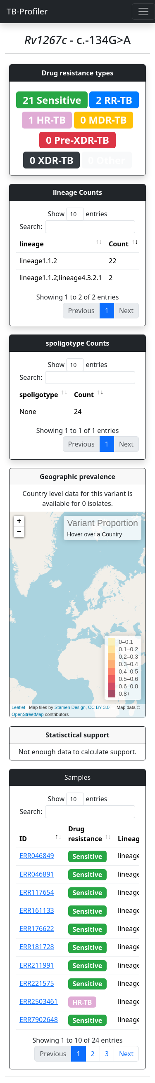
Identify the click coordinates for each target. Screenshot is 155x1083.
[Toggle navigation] (143, 11)
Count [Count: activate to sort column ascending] (119, 243)
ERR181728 (36, 946)
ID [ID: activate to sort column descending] (23, 838)
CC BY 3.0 (99, 707)
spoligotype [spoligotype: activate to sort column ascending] (38, 394)
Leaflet (18, 707)
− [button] (19, 532)
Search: (78, 226)
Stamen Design (70, 707)
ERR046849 (36, 855)
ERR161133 (36, 910)
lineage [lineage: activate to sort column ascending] (31, 243)
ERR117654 (36, 892)
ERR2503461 (38, 1001)
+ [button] (19, 521)
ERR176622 (36, 928)
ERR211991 (36, 965)
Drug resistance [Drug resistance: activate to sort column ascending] (85, 833)
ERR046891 (36, 874)
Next (126, 1053)
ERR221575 (36, 983)
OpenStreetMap (28, 714)
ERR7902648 (38, 1019)
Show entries (77, 214)
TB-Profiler (27, 11)
